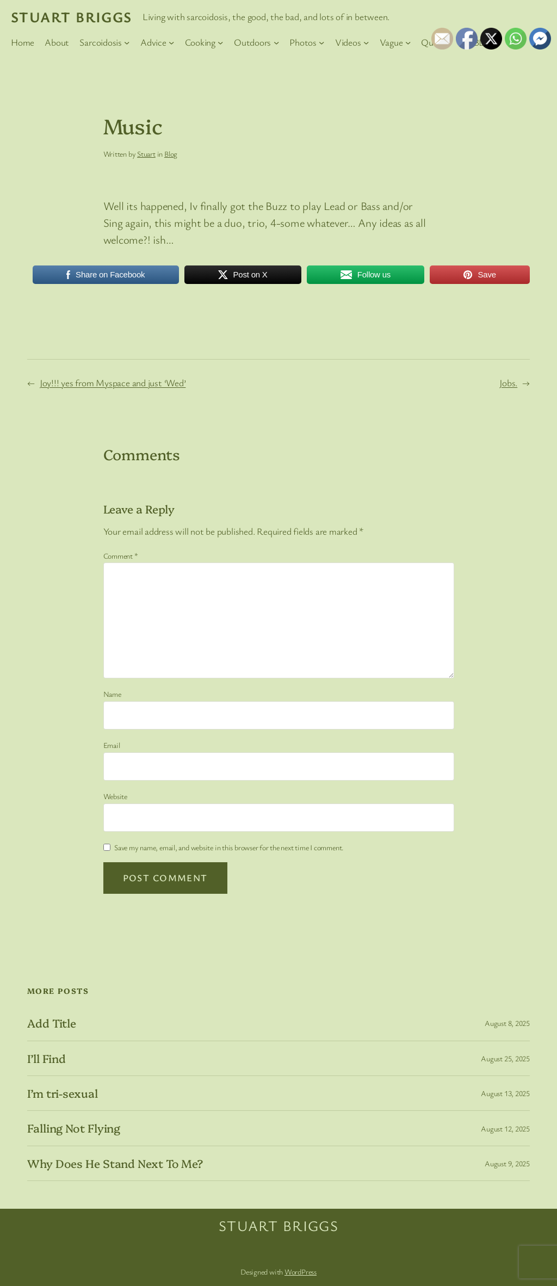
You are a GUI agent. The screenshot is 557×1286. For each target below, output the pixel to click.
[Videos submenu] (366, 42)
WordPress (300, 1271)
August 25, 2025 (505, 1058)
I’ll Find (46, 1058)
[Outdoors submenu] (276, 42)
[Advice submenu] (171, 42)
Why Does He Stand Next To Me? (115, 1163)
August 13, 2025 (505, 1093)
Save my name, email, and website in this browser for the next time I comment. (229, 847)
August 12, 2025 (505, 1128)
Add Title (51, 1023)
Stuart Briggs (71, 17)
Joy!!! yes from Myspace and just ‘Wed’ (113, 382)
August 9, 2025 (507, 1163)
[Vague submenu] (408, 42)
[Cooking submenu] (220, 42)
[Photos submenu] (321, 42)
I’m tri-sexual (62, 1093)
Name (112, 694)
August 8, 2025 (507, 1023)
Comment (120, 556)
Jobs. (508, 382)
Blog (170, 154)
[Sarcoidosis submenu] (126, 42)
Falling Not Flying (73, 1128)
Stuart (146, 154)
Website (115, 796)
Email (111, 745)
